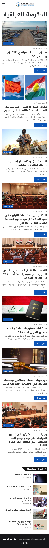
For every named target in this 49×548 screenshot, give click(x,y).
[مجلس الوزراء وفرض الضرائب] (40, 490)
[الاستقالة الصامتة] (40, 478)
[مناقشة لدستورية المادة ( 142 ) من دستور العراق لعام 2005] (24, 309)
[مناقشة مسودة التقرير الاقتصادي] (40, 502)
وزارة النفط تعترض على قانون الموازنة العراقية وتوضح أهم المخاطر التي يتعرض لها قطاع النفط (28, 440)
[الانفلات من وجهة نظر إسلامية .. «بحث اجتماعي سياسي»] (24, 142)
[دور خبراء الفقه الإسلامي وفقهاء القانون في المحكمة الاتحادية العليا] (24, 361)
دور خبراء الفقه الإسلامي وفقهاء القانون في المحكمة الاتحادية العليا (25, 381)
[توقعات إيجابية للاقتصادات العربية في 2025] (40, 525)
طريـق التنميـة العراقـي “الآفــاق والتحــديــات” (27, 54)
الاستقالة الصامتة (23, 475)
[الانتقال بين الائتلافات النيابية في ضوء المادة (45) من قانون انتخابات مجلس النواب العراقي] (24, 196)
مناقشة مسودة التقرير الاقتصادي (20, 499)
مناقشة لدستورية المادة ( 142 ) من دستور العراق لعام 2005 (25, 330)
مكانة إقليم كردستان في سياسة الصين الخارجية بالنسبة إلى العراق (25, 108)
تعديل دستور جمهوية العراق (18, 510)
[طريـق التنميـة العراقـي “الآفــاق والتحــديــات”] (24, 33)
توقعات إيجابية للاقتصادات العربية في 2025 (19, 523)
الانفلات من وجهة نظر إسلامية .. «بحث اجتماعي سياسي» (27, 163)
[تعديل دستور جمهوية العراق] (40, 514)
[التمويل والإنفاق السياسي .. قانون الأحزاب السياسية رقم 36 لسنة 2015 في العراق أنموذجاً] (24, 251)
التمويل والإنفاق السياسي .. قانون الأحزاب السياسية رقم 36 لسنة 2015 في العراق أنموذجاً (24, 274)
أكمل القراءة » (40, 70)
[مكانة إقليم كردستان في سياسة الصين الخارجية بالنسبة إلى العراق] (24, 87)
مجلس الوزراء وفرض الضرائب (18, 486)
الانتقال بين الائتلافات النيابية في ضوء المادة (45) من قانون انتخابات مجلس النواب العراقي (26, 219)
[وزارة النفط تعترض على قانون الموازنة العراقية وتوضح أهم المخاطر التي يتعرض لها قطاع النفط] (24, 415)
